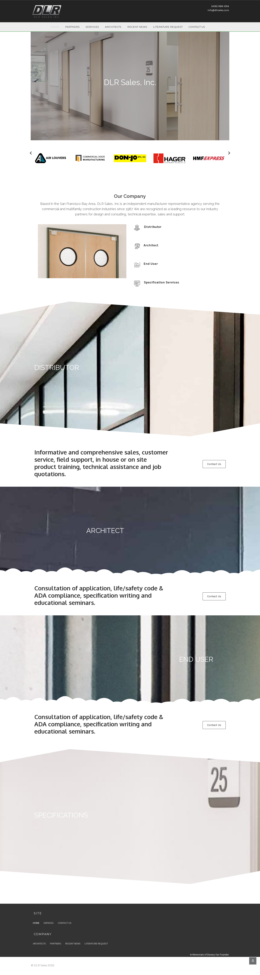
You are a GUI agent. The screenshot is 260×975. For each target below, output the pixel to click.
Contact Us (196, 26)
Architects (113, 26)
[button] (214, 464)
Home (55, 26)
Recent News (137, 26)
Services (92, 26)
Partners (72, 26)
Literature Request (168, 26)
